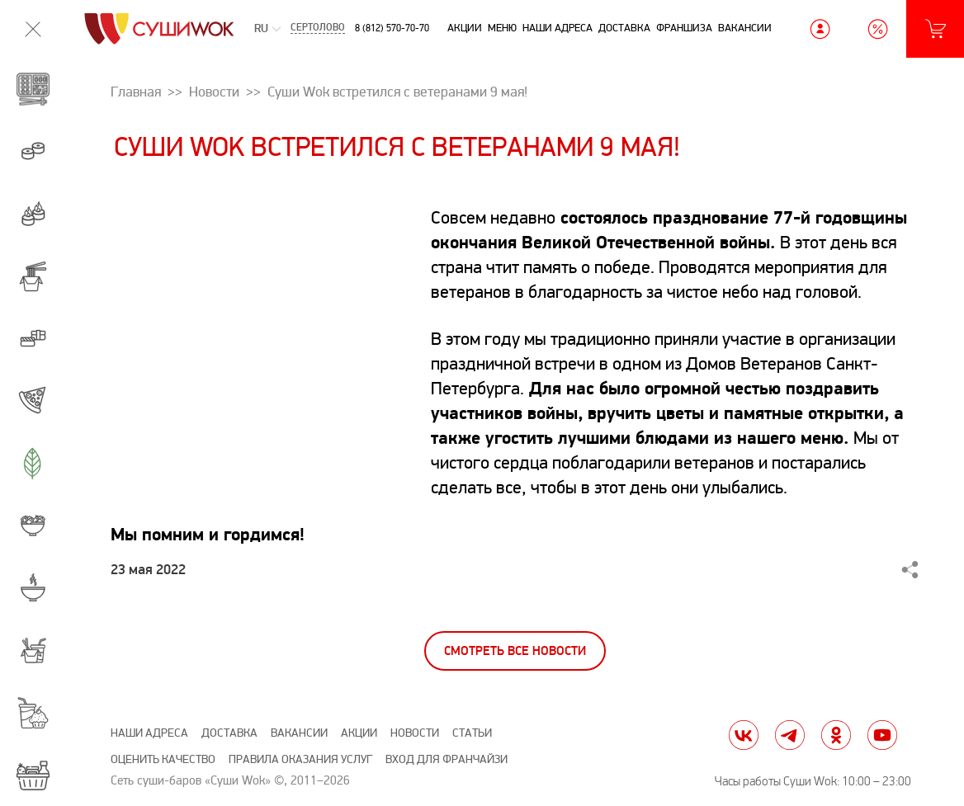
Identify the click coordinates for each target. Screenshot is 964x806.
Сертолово (318, 29)
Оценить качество (163, 759)
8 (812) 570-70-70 (392, 28)
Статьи (472, 733)
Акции (464, 28)
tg (790, 735)
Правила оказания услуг (300, 759)
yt (882, 735)
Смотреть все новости (515, 651)
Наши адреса (557, 28)
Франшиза (684, 28)
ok (836, 735)
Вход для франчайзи (446, 759)
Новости (414, 733)
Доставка (624, 28)
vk (743, 735)
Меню (502, 28)
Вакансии (745, 28)
